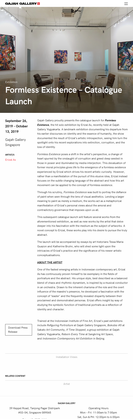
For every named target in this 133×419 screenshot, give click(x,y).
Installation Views (66, 357)
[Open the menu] (126, 3)
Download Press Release (18, 329)
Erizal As (10, 159)
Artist (66, 384)
